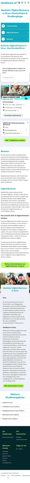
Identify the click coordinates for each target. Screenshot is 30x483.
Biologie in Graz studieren (10, 419)
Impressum (3, 475)
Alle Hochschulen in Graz (13, 386)
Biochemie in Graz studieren (10, 414)
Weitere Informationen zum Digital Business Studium (15, 265)
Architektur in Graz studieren (10, 406)
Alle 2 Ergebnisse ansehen (15, 140)
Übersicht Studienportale (7, 437)
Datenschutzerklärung (15, 475)
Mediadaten (18, 437)
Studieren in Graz (7, 402)
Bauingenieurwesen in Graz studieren (13, 410)
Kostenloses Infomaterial (12, 115)
